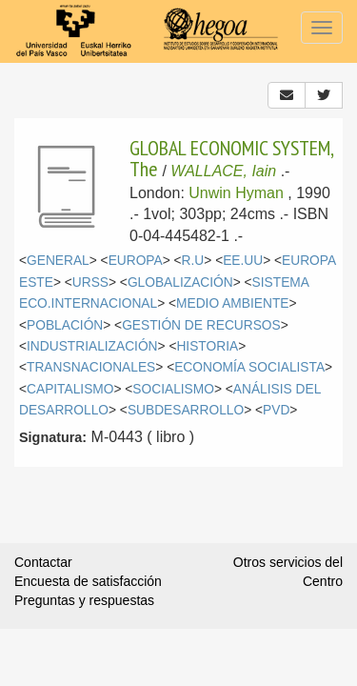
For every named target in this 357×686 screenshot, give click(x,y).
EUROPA (136, 260)
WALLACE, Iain (223, 171)
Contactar (43, 562)
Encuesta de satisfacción (88, 581)
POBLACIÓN (65, 325)
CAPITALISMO (70, 389)
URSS (90, 282)
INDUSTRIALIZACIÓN (92, 346)
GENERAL (58, 260)
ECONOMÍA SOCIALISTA (249, 367)
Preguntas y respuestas (84, 600)
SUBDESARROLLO (186, 410)
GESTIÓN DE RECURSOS (201, 325)
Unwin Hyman (236, 193)
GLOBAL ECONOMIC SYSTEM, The (231, 158)
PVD (276, 410)
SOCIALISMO (173, 389)
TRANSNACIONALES (91, 367)
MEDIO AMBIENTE (232, 303)
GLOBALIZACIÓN (180, 282)
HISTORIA (207, 346)
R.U (193, 260)
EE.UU (243, 260)
